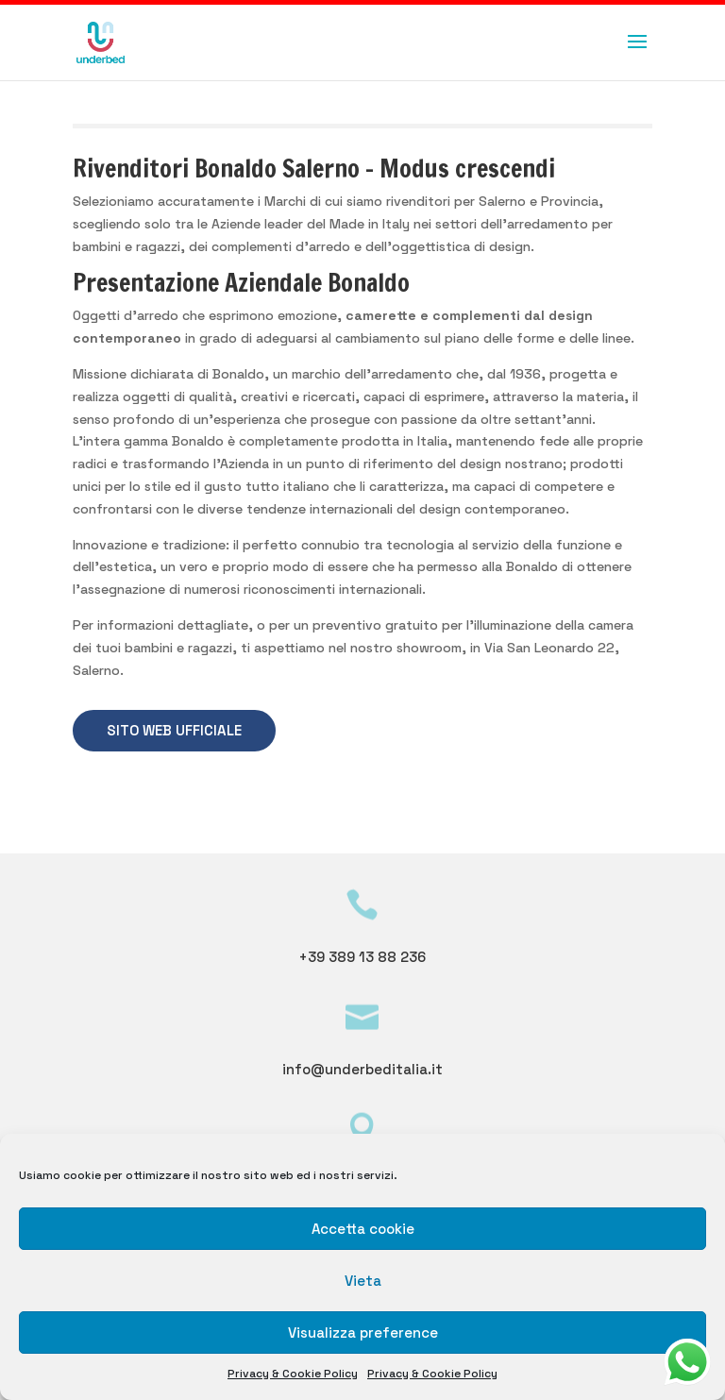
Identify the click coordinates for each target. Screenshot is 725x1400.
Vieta (363, 1281)
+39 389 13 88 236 (362, 957)
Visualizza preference (363, 1332)
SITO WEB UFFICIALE (174, 730)
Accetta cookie (363, 1229)
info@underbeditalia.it (362, 1069)
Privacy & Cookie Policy (293, 1373)
